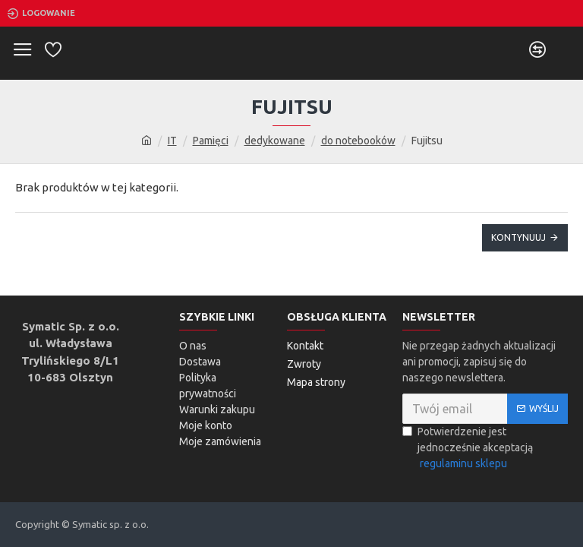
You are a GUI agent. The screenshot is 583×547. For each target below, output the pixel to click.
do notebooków (358, 140)
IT (172, 140)
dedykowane (274, 140)
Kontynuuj (518, 237)
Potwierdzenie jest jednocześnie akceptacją (467, 448)
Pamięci (210, 140)
